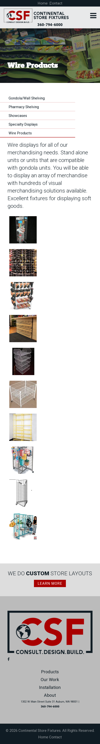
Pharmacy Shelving (24, 107)
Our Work (50, 679)
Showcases (18, 115)
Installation (50, 687)
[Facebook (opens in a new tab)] (9, 659)
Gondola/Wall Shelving (27, 98)
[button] (93, 16)
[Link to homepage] (50, 653)
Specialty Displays (23, 124)
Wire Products (20, 133)
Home (43, 3)
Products (50, 671)
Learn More (50, 583)
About (50, 695)
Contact (56, 3)
